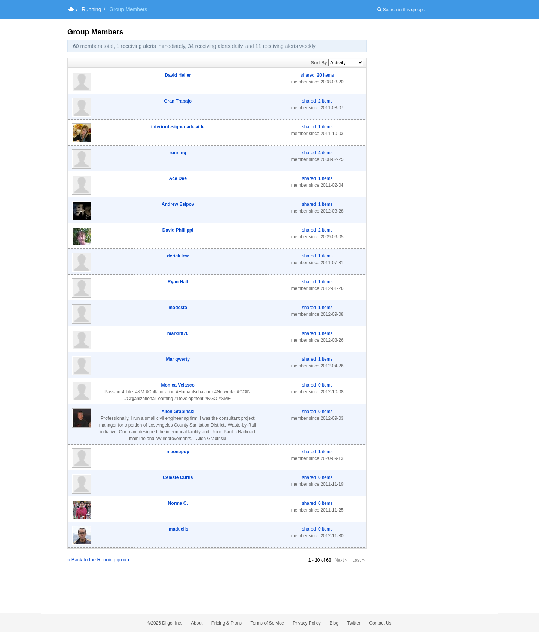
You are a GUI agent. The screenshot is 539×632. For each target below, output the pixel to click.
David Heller (178, 75)
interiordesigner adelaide (178, 126)
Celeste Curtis (178, 477)
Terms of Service (267, 623)
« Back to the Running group (98, 559)
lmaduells (178, 529)
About (196, 623)
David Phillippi (178, 230)
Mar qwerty (178, 359)
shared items (317, 75)
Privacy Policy (307, 623)
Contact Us (380, 623)
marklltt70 (178, 333)
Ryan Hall (178, 281)
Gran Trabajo (178, 101)
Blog (333, 623)
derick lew (178, 256)
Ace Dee (178, 178)
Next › (341, 560)
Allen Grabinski (177, 411)
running (178, 152)
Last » (358, 560)
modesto (177, 307)
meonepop (178, 451)
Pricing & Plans (226, 623)
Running (91, 9)
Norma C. (178, 503)
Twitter (353, 623)
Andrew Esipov (178, 204)
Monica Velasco (178, 385)
